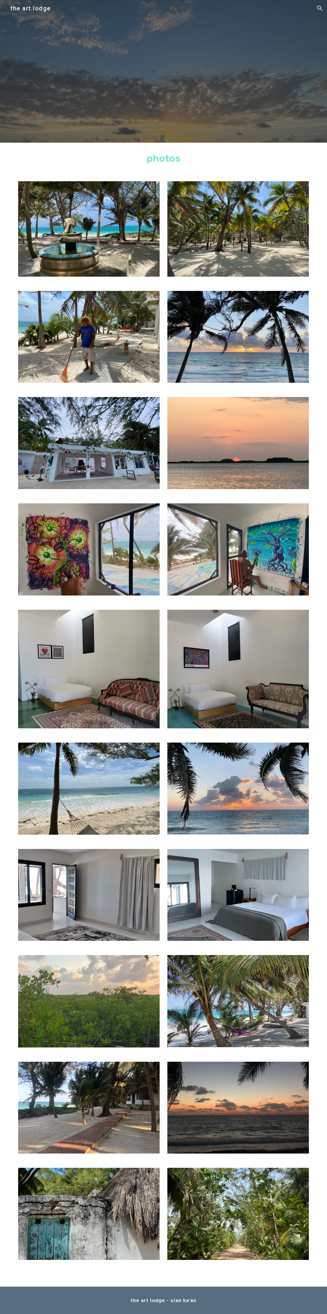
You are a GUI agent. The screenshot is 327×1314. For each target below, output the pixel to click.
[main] (163, 158)
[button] (320, 8)
